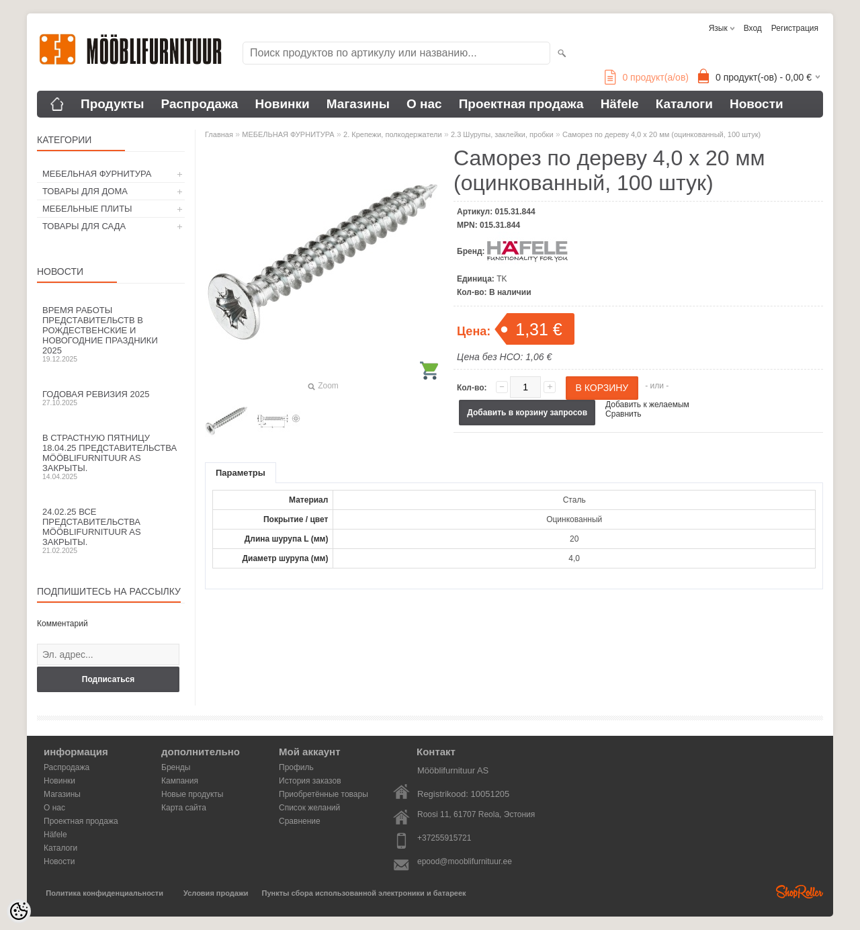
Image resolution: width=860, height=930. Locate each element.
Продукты (112, 104)
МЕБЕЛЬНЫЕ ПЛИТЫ (87, 209)
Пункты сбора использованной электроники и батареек (364, 893)
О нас (424, 104)
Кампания (179, 781)
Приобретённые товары (323, 794)
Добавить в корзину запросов (527, 412)
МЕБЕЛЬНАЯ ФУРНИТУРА (96, 174)
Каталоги (684, 104)
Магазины (358, 104)
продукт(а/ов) (647, 77)
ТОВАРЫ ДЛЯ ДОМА (85, 191)
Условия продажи (215, 893)
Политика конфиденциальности (104, 893)
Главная (219, 134)
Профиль (296, 767)
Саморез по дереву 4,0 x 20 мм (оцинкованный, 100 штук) (661, 134)
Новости (756, 104)
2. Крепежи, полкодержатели (392, 134)
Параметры (240, 473)
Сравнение (299, 821)
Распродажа (200, 104)
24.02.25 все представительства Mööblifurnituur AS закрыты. (110, 530)
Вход (753, 28)
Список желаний (309, 807)
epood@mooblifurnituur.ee (464, 861)
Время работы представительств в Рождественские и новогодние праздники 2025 (110, 334)
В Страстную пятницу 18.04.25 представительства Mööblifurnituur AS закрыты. (110, 456)
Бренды (175, 767)
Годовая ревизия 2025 (110, 398)
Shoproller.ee (799, 891)
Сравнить (623, 414)
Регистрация (794, 28)
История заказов (310, 781)
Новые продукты (192, 794)
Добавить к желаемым (647, 404)
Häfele (620, 104)
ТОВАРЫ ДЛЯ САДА (84, 226)
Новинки (282, 104)
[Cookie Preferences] (19, 911)
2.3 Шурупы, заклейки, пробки (502, 134)
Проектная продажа (521, 104)
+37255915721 (444, 838)
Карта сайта (183, 807)
